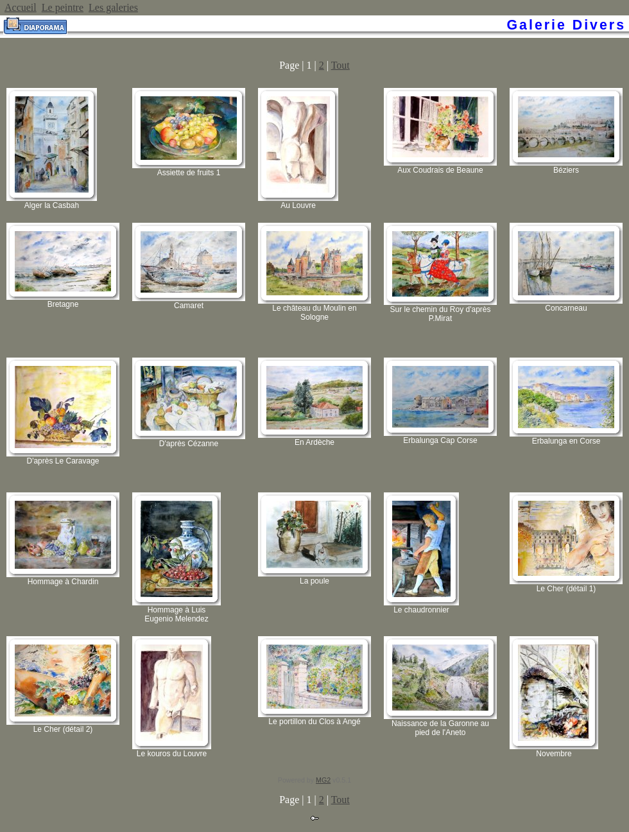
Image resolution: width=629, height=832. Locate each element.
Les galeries (113, 7)
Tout (340, 65)
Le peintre (62, 7)
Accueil (20, 7)
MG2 (323, 780)
